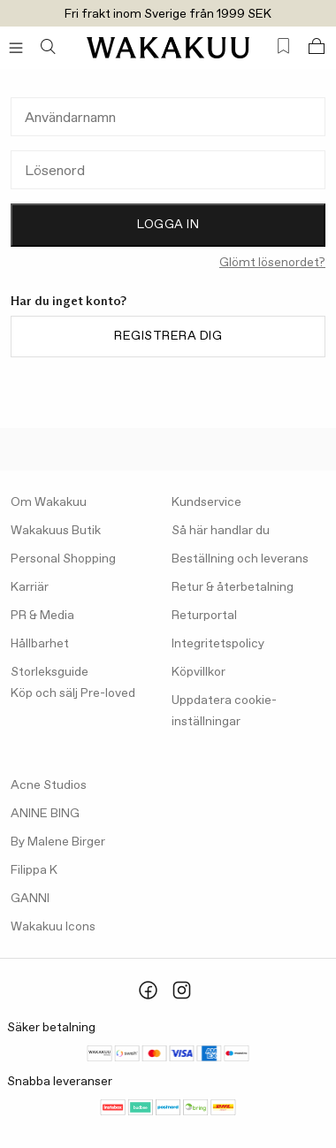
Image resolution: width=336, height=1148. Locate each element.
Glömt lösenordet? (272, 263)
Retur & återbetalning (233, 587)
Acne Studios (49, 785)
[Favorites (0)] (283, 46)
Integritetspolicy (218, 644)
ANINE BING (45, 814)
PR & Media (42, 616)
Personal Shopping (63, 559)
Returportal (204, 616)
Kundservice (206, 502)
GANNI (30, 899)
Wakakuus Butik (56, 531)
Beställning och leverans (240, 559)
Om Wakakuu (49, 502)
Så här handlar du (221, 531)
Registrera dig (168, 336)
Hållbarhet (40, 644)
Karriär (30, 587)
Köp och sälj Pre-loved (73, 693)
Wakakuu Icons (53, 927)
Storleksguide (49, 672)
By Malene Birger (58, 842)
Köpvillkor (198, 672)
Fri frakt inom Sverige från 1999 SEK (168, 14)
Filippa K (34, 870)
